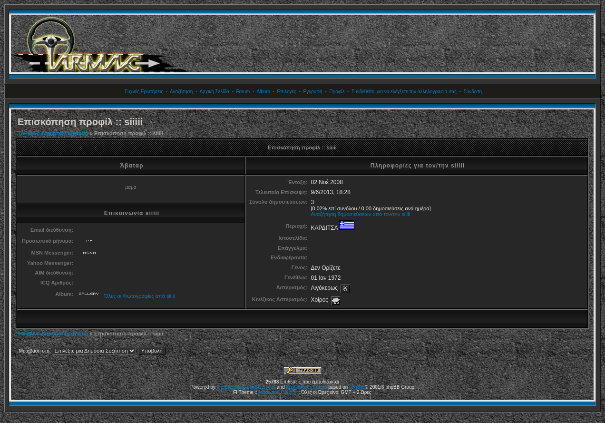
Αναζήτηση (181, 91)
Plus (239, 387)
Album (263, 91)
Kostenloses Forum (306, 387)
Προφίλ (336, 91)
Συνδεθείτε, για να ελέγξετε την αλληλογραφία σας (404, 91)
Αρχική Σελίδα (214, 91)
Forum (243, 91)
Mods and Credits (277, 392)
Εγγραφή (312, 91)
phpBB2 (225, 387)
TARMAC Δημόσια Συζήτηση (53, 133)
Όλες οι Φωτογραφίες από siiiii (139, 296)
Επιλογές (286, 91)
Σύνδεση (473, 91)
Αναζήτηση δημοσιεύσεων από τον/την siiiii (360, 214)
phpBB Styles (261, 387)
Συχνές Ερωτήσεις (144, 91)
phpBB (356, 387)
